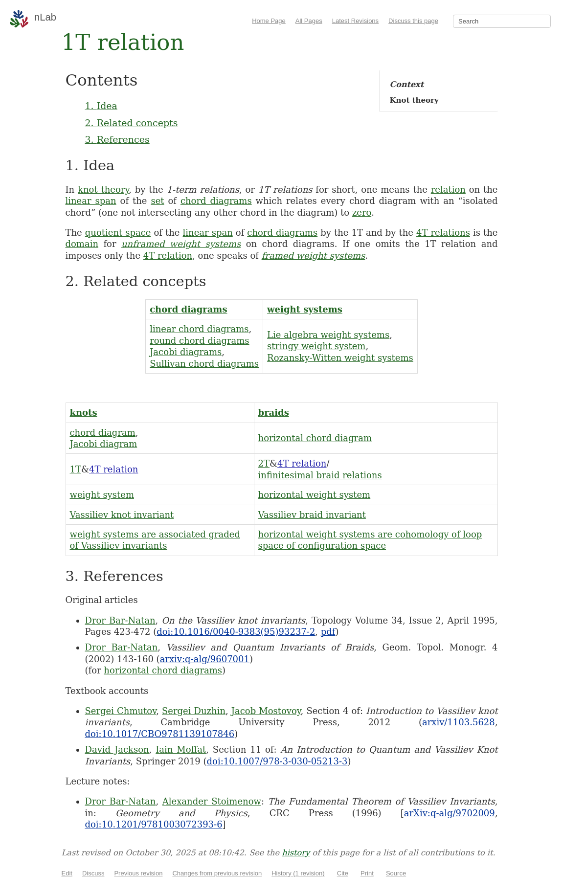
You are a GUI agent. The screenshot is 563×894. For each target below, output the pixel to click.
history (296, 852)
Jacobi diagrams (186, 352)
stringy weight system (316, 346)
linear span (91, 201)
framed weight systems (313, 255)
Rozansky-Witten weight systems (340, 358)
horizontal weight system (314, 495)
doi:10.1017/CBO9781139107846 (160, 734)
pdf (328, 631)
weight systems (304, 309)
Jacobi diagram (103, 444)
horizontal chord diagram (315, 438)
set (157, 201)
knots (83, 412)
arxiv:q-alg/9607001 (204, 659)
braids (273, 412)
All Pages (308, 20)
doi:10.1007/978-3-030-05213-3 (277, 761)
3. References (117, 139)
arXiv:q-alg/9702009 (449, 813)
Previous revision (138, 873)
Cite (342, 873)
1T (75, 469)
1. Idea (101, 105)
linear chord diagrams (199, 329)
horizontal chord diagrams (163, 670)
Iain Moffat (181, 749)
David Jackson (117, 749)
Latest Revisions (355, 20)
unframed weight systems (181, 244)
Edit (67, 873)
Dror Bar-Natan (120, 620)
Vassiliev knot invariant (122, 515)
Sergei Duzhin (193, 711)
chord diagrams (216, 201)
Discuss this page (413, 20)
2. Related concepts (131, 122)
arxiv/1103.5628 (458, 722)
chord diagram (102, 432)
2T (264, 463)
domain (82, 244)
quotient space (118, 232)
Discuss (93, 873)
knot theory (103, 189)
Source (396, 873)
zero (361, 212)
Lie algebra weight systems (328, 335)
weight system (102, 495)
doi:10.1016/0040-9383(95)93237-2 (236, 631)
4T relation (167, 255)
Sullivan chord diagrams (204, 363)
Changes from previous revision (217, 873)
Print (367, 873)
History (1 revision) (297, 873)
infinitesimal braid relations (320, 475)
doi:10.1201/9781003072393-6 (154, 824)
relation (448, 189)
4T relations (443, 232)
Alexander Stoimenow (211, 801)
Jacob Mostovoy (266, 711)
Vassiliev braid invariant (312, 515)
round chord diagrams (199, 340)
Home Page (269, 20)
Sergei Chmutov (121, 711)
